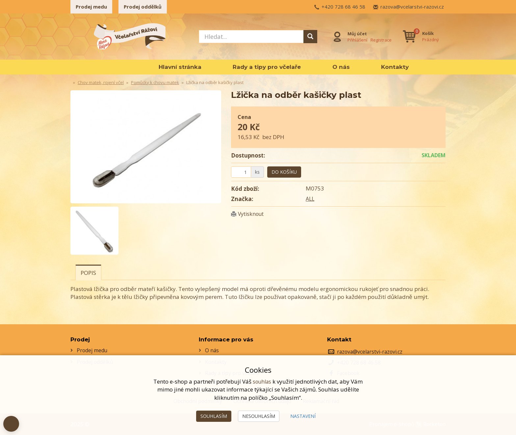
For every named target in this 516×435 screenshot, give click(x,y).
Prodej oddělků (143, 6)
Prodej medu (91, 6)
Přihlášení (356, 39)
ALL (310, 198)
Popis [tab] (88, 272)
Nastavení (303, 416)
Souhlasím (213, 416)
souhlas (262, 381)
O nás (341, 67)
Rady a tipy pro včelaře (267, 67)
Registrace (379, 39)
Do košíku (284, 172)
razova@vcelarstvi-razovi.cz (412, 6)
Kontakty (395, 67)
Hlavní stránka (180, 67)
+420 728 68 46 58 (343, 6)
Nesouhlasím (258, 416)
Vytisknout (252, 214)
